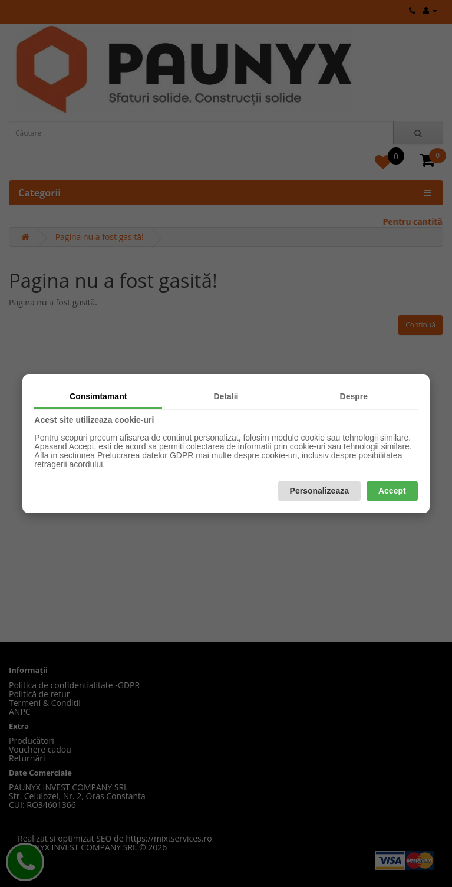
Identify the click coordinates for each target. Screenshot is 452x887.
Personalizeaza (319, 490)
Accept (392, 490)
